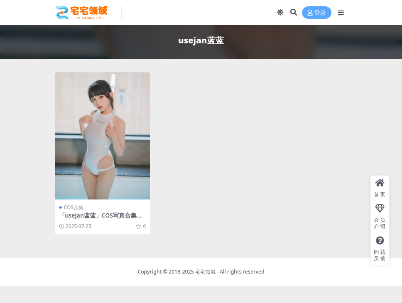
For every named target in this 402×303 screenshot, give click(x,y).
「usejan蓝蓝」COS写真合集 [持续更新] (98, 218)
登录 (316, 13)
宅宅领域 (205, 271)
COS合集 (74, 207)
